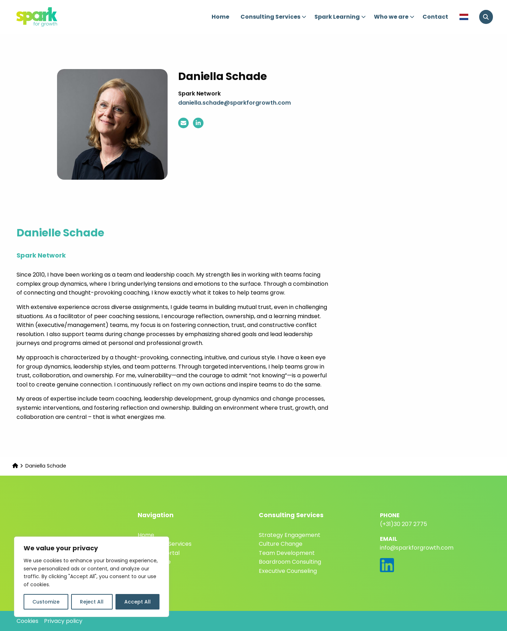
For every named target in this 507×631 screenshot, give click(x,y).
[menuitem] (220, 16)
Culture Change (280, 544)
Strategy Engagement (289, 535)
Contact (435, 17)
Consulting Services (273, 17)
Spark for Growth (49, 16)
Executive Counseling (288, 571)
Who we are (394, 17)
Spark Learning (340, 17)
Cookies (27, 621)
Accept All (137, 601)
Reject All (92, 601)
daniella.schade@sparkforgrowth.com (234, 103)
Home (220, 17)
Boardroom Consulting (290, 562)
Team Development (287, 553)
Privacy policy (63, 621)
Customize (46, 601)
